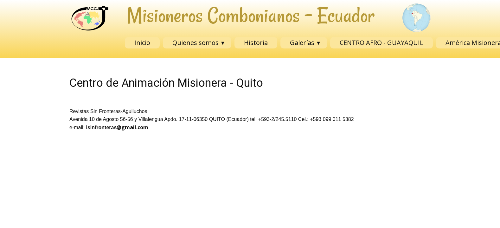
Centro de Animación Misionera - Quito (166, 83)
